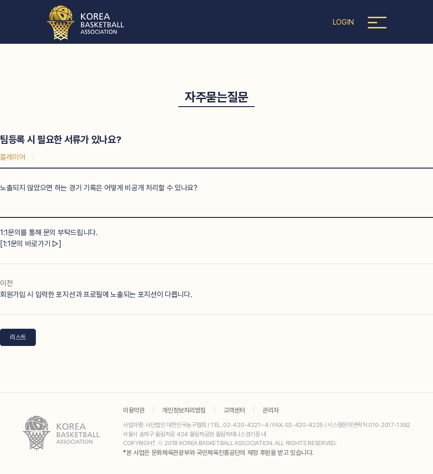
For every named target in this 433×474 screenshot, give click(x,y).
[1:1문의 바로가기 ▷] (30, 243)
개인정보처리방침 (183, 410)
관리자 (271, 410)
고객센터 (234, 410)
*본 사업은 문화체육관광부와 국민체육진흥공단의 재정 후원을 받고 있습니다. (218, 452)
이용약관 (134, 410)
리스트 (18, 337)
